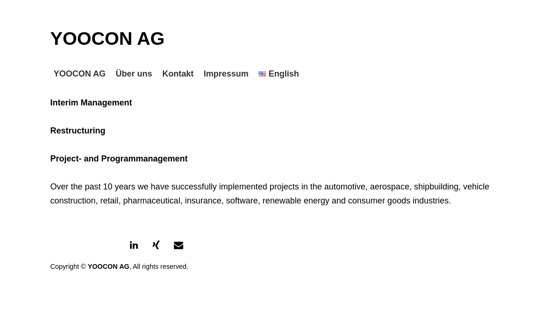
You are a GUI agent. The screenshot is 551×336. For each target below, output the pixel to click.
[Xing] (156, 245)
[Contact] (178, 245)
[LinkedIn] (133, 245)
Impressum (226, 73)
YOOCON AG (107, 38)
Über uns (134, 73)
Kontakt (177, 73)
